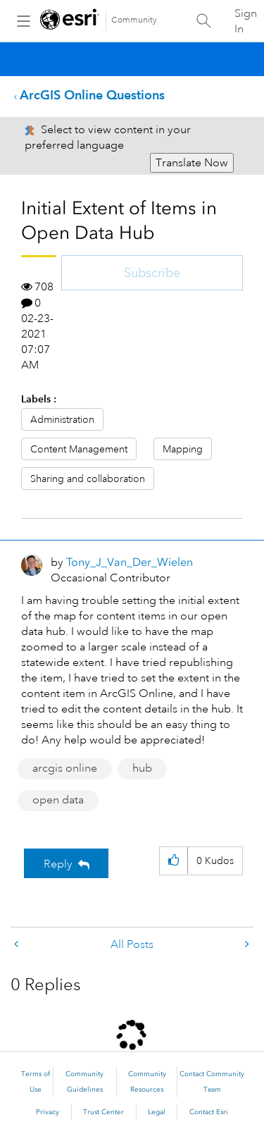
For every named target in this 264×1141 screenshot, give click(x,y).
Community (134, 20)
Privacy (47, 1112)
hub (142, 768)
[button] (173, 861)
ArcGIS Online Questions (92, 94)
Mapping (183, 449)
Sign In (245, 21)
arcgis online (64, 768)
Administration (62, 419)
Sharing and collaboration (87, 478)
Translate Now (192, 163)
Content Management (78, 449)
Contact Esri (208, 1112)
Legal (156, 1112)
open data (58, 800)
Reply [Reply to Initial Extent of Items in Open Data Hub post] (58, 864)
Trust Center (103, 1112)
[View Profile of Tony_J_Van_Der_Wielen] (129, 562)
